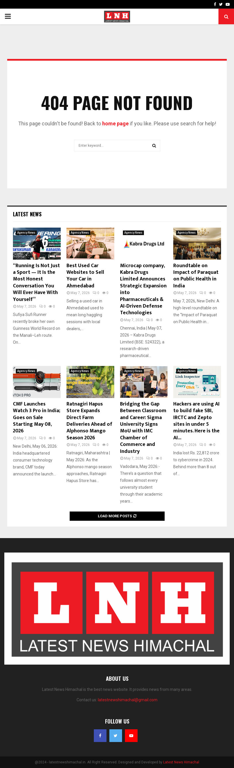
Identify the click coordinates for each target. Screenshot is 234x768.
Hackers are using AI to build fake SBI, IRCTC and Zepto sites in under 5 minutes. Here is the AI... (196, 421)
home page (115, 123)
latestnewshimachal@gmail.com (127, 700)
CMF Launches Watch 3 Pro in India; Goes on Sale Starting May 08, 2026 (36, 418)
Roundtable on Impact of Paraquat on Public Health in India (195, 275)
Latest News (27, 214)
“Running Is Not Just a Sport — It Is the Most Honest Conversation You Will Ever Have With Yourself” (36, 282)
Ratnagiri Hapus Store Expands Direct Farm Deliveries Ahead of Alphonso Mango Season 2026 (89, 421)
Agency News (26, 232)
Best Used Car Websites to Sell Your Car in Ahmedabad (85, 275)
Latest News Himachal (181, 762)
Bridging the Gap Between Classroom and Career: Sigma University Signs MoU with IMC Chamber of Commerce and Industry (143, 428)
